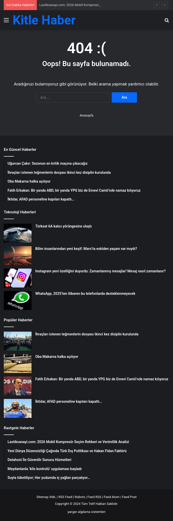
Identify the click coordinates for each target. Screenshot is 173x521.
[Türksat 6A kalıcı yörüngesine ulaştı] (18, 233)
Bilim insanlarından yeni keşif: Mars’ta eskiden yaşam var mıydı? (86, 249)
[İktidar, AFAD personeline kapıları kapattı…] (18, 408)
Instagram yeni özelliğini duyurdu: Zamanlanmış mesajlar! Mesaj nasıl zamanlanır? (100, 271)
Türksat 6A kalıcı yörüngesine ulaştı (63, 226)
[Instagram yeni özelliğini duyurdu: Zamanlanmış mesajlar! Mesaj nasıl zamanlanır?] (18, 278)
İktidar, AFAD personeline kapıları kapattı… (68, 401)
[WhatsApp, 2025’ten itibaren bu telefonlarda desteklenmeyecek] (18, 300)
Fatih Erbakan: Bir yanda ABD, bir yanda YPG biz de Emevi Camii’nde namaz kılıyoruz (101, 379)
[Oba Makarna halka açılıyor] (18, 363)
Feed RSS (94, 497)
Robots (80, 497)
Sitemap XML (46, 497)
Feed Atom (112, 497)
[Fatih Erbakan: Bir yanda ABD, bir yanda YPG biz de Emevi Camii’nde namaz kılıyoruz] (18, 386)
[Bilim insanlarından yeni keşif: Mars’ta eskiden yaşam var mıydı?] (18, 255)
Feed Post (129, 497)
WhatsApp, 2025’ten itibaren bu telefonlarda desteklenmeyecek (85, 294)
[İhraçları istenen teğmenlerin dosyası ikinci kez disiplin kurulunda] (18, 341)
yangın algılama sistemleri (87, 512)
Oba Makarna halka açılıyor (56, 357)
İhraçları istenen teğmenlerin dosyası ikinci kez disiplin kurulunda (86, 334)
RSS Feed (65, 497)
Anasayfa (86, 115)
